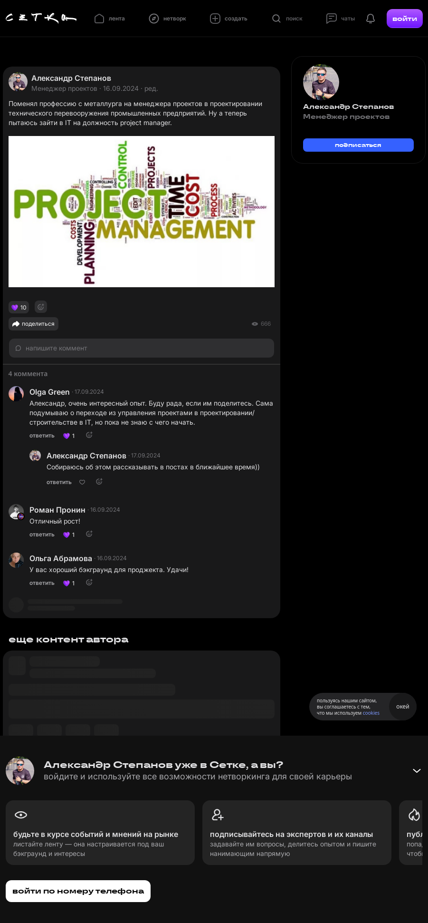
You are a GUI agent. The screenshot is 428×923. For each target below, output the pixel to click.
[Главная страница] (41, 18)
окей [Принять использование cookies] (402, 706)
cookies (371, 712)
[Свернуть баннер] (416, 771)
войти (404, 18)
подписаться (358, 145)
